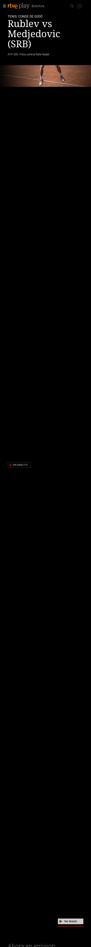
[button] (3, 6)
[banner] (27, 6)
